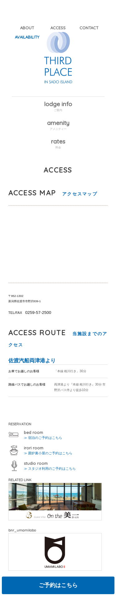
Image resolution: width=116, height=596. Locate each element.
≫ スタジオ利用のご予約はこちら (50, 468)
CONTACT (88, 27)
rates (58, 141)
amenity (58, 123)
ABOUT (27, 27)
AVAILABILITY (27, 37)
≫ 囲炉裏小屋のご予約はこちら (48, 453)
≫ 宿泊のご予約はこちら (43, 438)
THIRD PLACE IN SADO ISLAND (58, 64)
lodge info (58, 104)
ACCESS (58, 27)
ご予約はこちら (58, 585)
